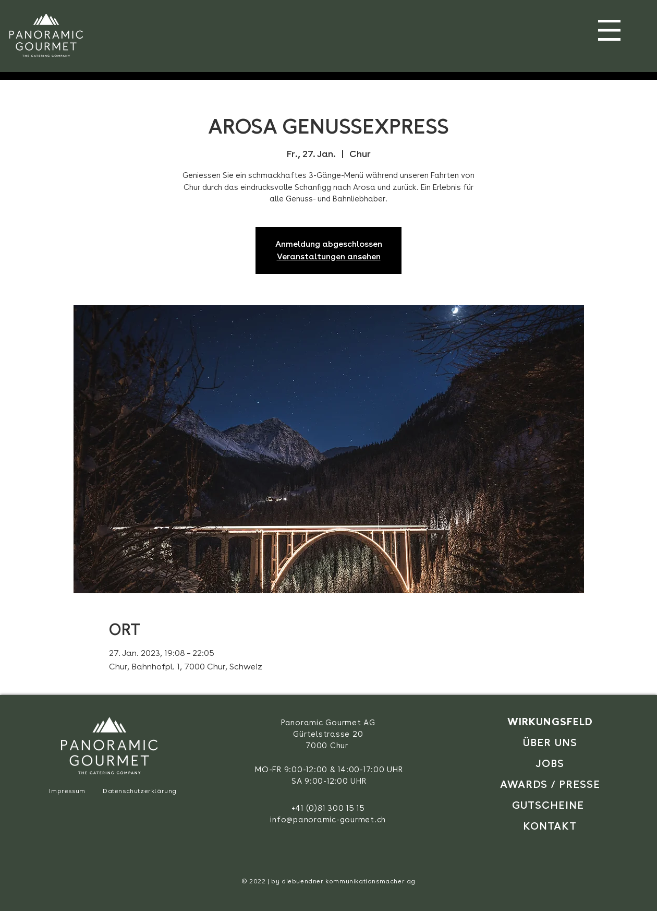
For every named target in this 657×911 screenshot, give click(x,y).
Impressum (67, 791)
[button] (609, 30)
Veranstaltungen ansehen (329, 256)
